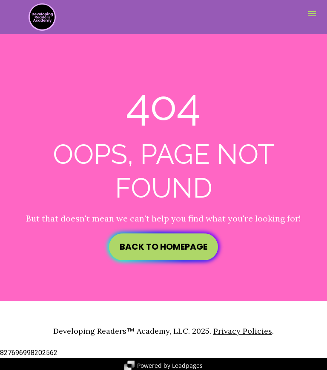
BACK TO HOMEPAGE (163, 245)
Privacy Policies (242, 328)
